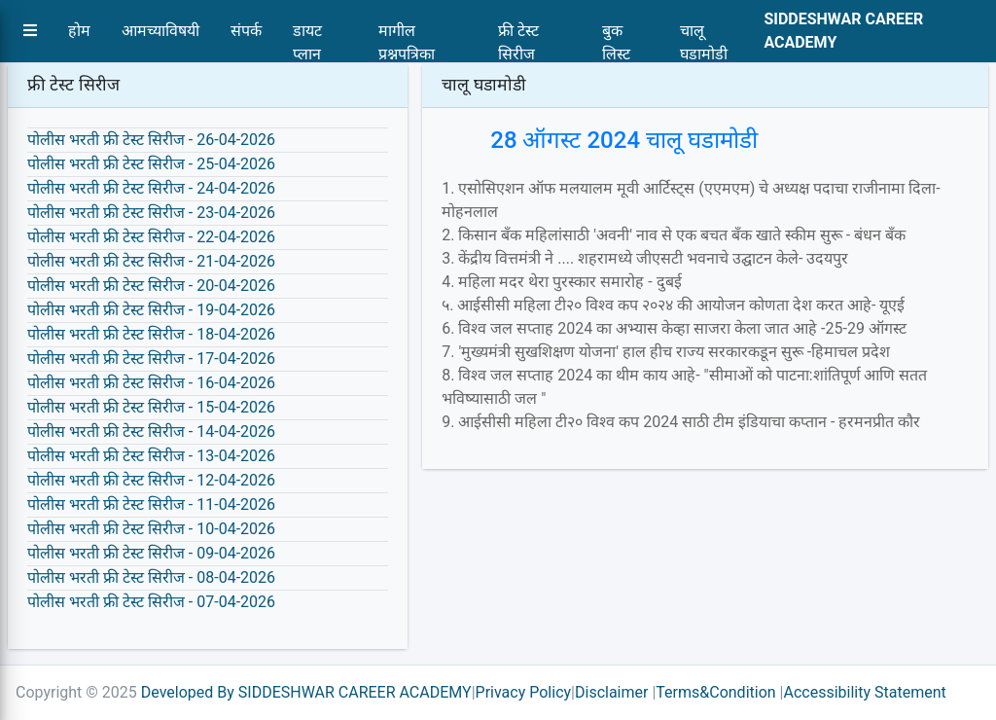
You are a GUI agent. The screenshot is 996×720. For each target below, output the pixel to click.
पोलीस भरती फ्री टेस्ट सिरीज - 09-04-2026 (151, 553)
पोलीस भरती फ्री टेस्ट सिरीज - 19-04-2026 (151, 310)
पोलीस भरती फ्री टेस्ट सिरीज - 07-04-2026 (151, 602)
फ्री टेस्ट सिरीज (518, 36)
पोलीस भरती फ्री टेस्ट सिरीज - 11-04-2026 (151, 504)
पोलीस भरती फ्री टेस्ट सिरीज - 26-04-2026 (151, 139)
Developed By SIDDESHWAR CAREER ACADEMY (306, 692)
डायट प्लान (307, 36)
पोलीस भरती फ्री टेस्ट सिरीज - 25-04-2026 (151, 164)
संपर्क (246, 30)
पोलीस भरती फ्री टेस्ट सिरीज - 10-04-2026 (151, 529)
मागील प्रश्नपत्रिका (406, 36)
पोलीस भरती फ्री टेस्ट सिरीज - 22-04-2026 (151, 237)
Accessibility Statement (864, 692)
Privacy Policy (524, 692)
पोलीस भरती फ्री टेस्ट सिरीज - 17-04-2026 (151, 358)
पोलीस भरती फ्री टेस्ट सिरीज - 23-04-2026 (151, 212)
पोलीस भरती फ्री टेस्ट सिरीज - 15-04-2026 (151, 407)
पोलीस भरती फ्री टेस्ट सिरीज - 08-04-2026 (151, 577)
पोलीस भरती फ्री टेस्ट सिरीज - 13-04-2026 (151, 456)
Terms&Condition (715, 692)
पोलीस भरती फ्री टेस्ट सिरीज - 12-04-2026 (151, 480)
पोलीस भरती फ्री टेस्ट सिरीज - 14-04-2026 (151, 431)
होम (79, 30)
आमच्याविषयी (160, 30)
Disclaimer (611, 692)
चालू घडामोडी (704, 36)
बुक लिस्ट (616, 36)
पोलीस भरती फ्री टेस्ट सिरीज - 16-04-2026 (151, 383)
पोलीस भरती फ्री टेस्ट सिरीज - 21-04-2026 (151, 261)
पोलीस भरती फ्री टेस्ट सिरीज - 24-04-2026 (151, 188)
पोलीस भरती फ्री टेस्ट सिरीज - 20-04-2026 (151, 285)
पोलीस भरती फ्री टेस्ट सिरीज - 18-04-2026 (151, 334)
